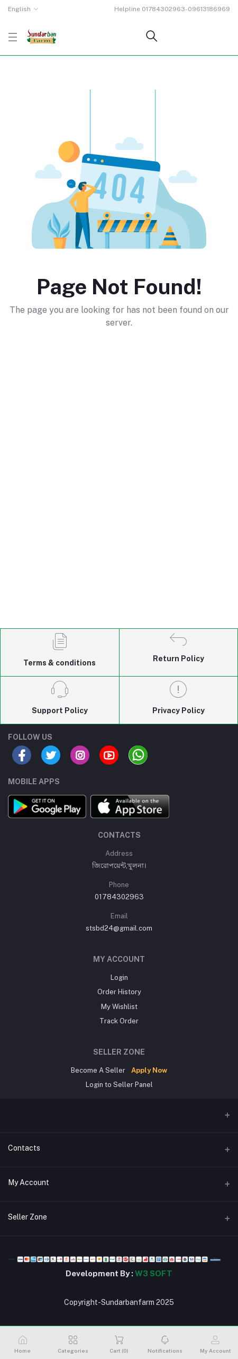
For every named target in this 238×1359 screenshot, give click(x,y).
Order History (119, 992)
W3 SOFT (153, 1273)
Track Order (119, 1021)
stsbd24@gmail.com (119, 928)
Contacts (24, 1148)
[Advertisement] (119, 496)
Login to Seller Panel (119, 1085)
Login (119, 977)
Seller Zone (27, 1217)
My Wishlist (119, 1007)
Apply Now (149, 1070)
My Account (28, 1182)
